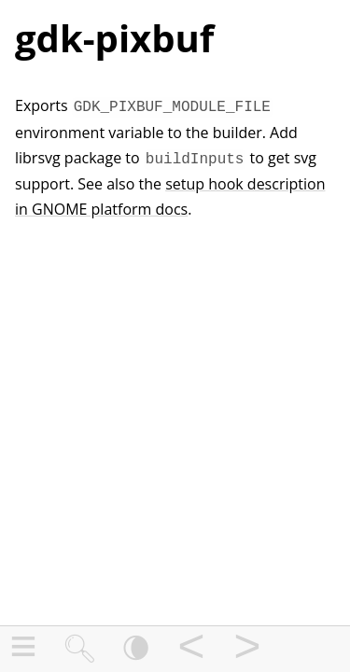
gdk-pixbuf (114, 37)
